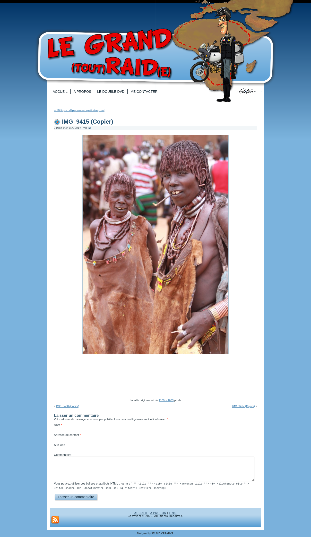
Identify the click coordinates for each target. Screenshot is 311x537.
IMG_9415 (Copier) (87, 121)
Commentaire (62, 455)
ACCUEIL (140, 512)
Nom (57, 425)
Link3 (173, 512)
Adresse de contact (66, 435)
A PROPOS (158, 512)
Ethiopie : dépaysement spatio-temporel (79, 110)
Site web (59, 445)
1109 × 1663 (166, 400)
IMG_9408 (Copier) (67, 406)
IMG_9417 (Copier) (243, 406)
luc (89, 127)
